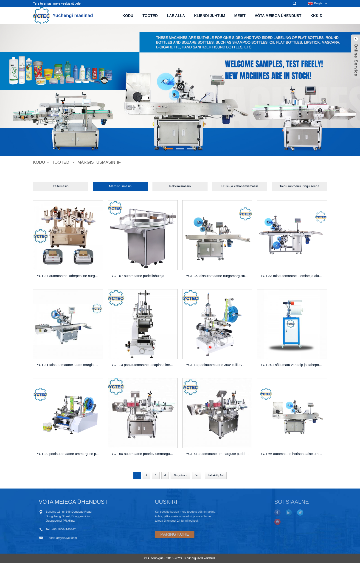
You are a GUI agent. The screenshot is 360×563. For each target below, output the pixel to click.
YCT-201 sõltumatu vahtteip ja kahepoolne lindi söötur (293, 365)
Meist (240, 16)
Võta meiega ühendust (278, 16)
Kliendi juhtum (209, 16)
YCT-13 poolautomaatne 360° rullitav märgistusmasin (218, 365)
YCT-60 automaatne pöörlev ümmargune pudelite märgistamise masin (143, 454)
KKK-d (316, 16)
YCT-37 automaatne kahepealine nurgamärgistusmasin (69, 276)
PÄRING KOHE (156, 534)
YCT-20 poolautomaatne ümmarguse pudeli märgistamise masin (69, 454)
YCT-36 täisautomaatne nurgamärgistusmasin (218, 276)
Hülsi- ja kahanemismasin (239, 186)
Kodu (127, 16)
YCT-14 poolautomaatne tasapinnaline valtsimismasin (143, 365)
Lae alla (176, 16)
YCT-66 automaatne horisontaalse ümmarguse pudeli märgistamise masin (293, 454)
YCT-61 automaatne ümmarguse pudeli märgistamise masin (218, 454)
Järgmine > (180, 475)
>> (196, 475)
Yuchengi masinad (63, 15)
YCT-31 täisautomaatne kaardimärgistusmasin (69, 365)
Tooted (150, 16)
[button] (169, 148)
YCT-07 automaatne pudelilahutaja (137, 276)
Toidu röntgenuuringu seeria (299, 186)
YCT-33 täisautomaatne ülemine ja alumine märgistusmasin (293, 276)
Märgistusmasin (96, 162)
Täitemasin (60, 186)
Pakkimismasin (180, 186)
